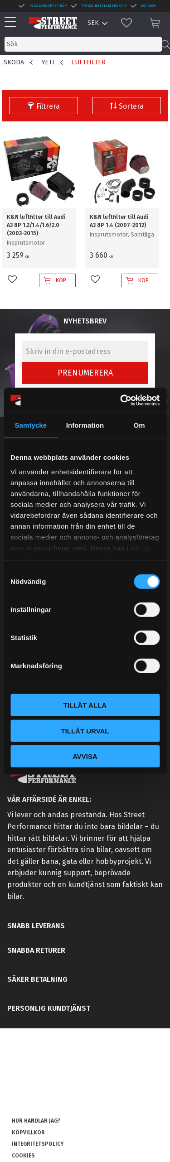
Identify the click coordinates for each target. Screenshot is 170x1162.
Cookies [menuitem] (23, 1155)
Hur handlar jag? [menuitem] (36, 1121)
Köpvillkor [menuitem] (28, 1132)
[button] (12, 22)
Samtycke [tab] (31, 425)
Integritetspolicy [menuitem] (37, 1144)
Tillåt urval (85, 730)
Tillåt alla (85, 705)
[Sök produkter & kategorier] (83, 44)
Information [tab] (85, 425)
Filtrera (48, 106)
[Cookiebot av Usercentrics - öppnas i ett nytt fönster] (121, 400)
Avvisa (85, 756)
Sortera (131, 106)
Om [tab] (139, 425)
